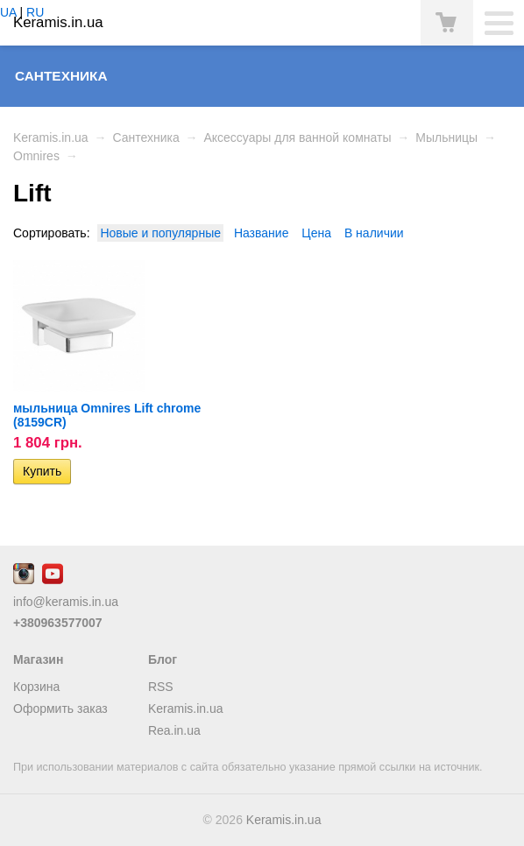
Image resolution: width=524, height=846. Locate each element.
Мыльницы (446, 137)
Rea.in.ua (174, 730)
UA (8, 12)
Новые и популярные (160, 233)
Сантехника (61, 75)
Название (261, 233)
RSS (160, 687)
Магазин (38, 659)
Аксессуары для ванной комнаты (297, 137)
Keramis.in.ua (51, 137)
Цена (316, 233)
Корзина (36, 687)
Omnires (36, 156)
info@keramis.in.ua (65, 602)
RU (35, 12)
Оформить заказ (60, 708)
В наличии (374, 233)
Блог (162, 659)
